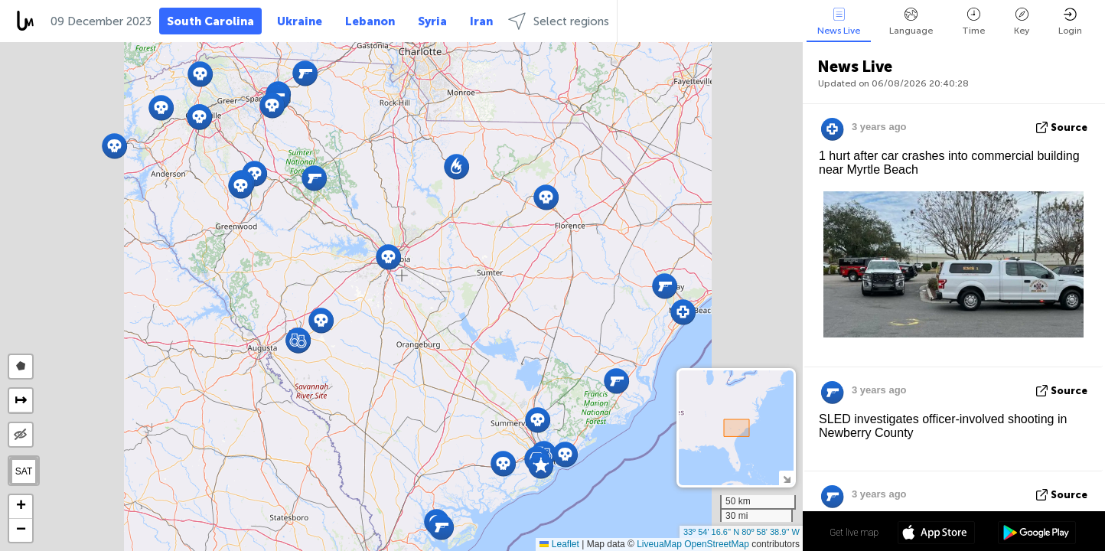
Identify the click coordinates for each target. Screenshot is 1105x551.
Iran (481, 21)
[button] (272, 105)
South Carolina (210, 21)
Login (1070, 22)
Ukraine (299, 21)
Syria (432, 21)
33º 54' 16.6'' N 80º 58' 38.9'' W (741, 531)
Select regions (558, 21)
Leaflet (559, 544)
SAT (23, 471)
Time (973, 22)
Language (911, 22)
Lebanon (370, 21)
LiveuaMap (659, 544)
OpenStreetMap (716, 544)
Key (1021, 22)
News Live (838, 22)
